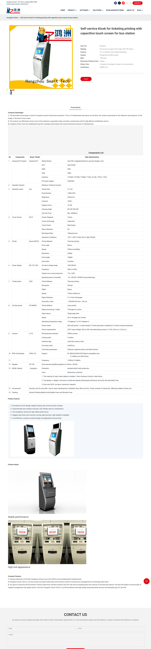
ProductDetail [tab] (75, 107)
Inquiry (86, 79)
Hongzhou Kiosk (12, 18)
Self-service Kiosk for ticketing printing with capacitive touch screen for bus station (49, 18)
